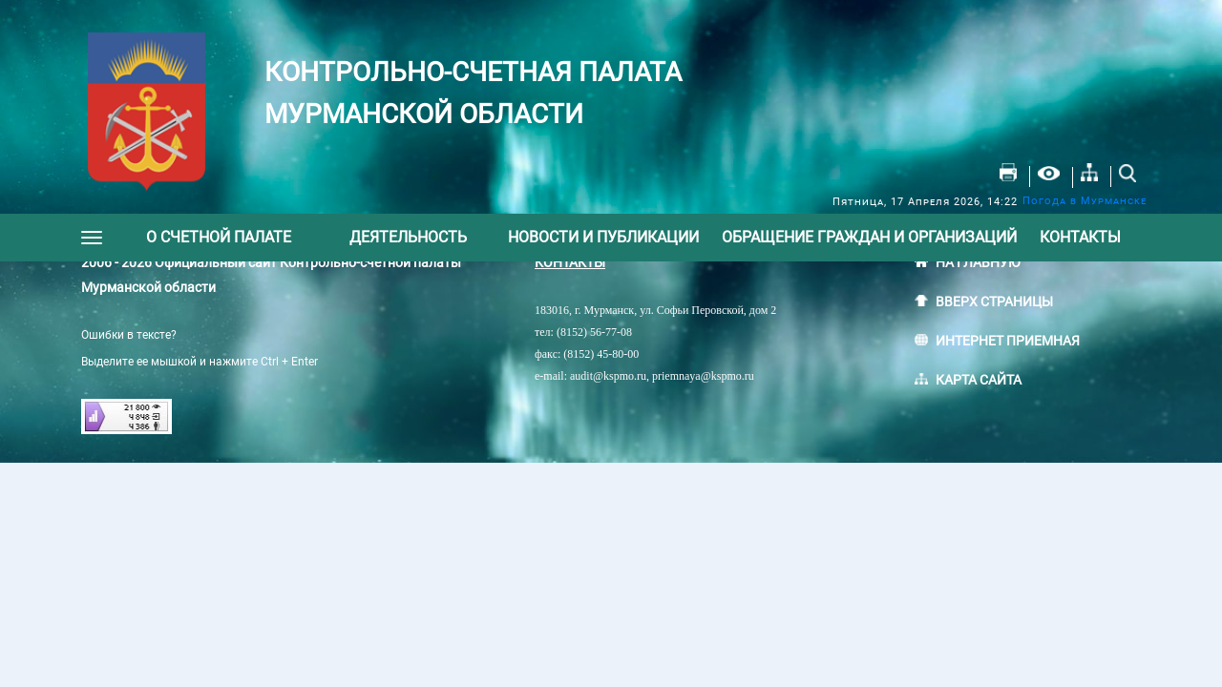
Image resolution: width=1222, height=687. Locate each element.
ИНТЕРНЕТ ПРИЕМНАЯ (1008, 340)
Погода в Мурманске (1084, 201)
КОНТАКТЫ (570, 262)
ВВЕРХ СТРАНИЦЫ (994, 301)
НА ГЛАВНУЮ (978, 262)
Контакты (1080, 237)
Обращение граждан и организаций (869, 237)
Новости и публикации (603, 237)
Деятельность (408, 237)
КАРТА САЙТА (979, 379)
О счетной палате (218, 237)
